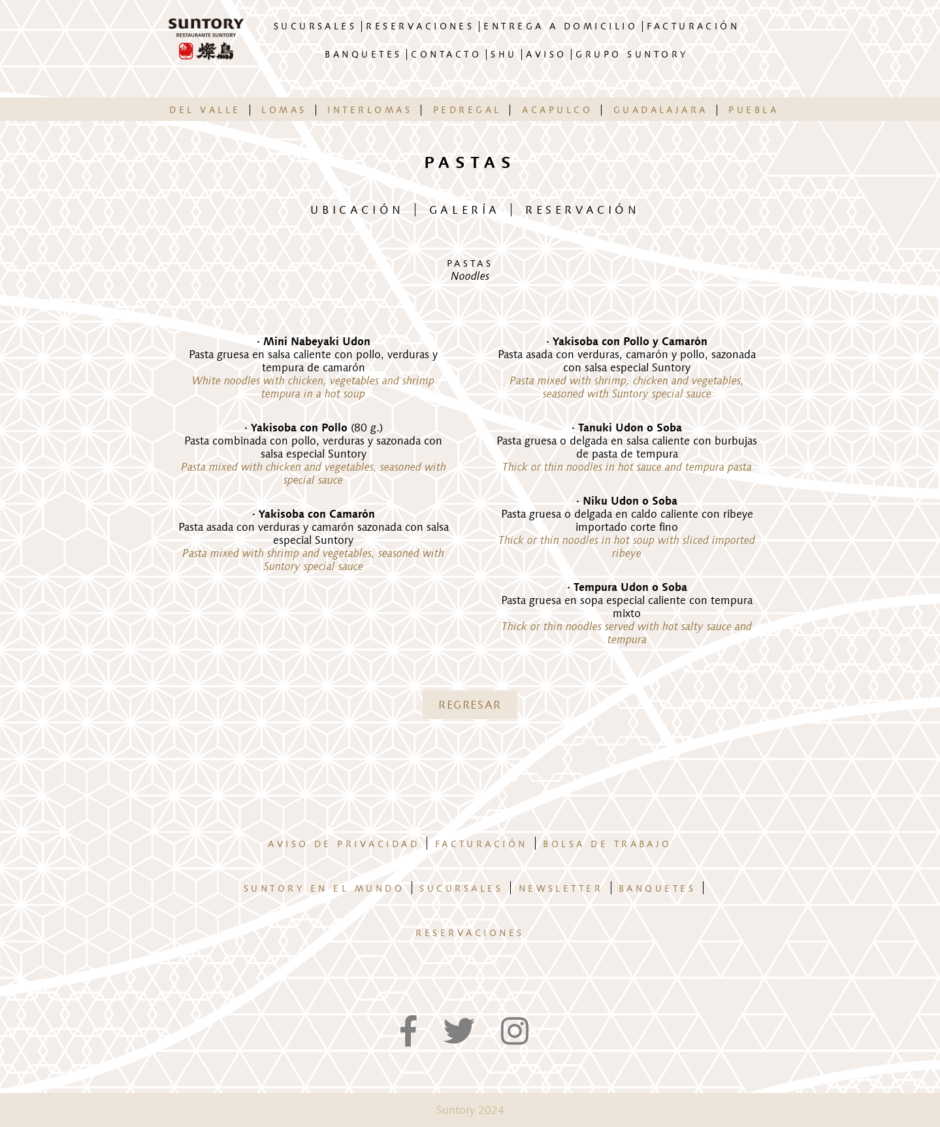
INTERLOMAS (369, 110)
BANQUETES (363, 54)
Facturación (481, 844)
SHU (504, 54)
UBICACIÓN (357, 209)
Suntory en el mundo (324, 888)
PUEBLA (753, 110)
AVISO (546, 54)
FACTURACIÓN (693, 26)
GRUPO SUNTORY (631, 54)
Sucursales (461, 888)
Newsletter (561, 888)
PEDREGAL (467, 110)
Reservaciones (469, 933)
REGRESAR (470, 704)
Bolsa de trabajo (607, 844)
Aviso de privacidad (343, 844)
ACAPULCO (557, 110)
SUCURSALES (315, 26)
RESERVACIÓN (582, 209)
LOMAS (283, 110)
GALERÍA (464, 209)
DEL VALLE (204, 110)
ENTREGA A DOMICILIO (560, 26)
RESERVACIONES (420, 26)
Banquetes (657, 888)
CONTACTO (446, 54)
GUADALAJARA (660, 110)
